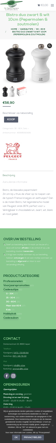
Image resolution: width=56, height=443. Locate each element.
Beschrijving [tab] (9, 175)
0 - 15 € (9, 293)
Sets (25, 128)
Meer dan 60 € (13, 305)
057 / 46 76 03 (19, 356)
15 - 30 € (10, 297)
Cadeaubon (10, 317)
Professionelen (13, 281)
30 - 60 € (18, 128)
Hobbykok (9, 313)
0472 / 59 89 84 (21, 353)
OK (16, 437)
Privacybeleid (32, 437)
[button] (49, 45)
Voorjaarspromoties (16, 285)
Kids (8, 309)
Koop (11, 119)
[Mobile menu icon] (52, 5)
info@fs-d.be (19, 365)
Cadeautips (10, 289)
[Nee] (52, 425)
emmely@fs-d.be (20, 369)
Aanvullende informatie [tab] (15, 182)
